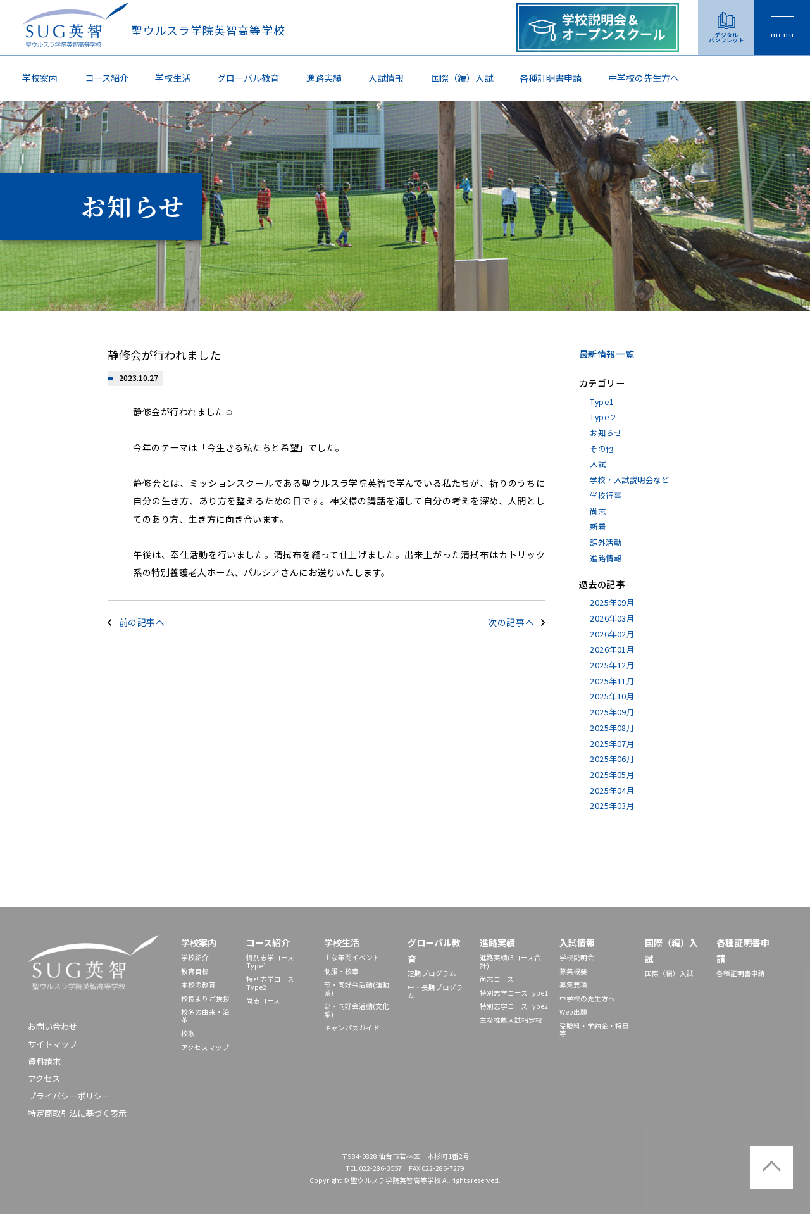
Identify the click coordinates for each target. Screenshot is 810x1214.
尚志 (598, 511)
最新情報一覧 (606, 353)
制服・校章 (341, 971)
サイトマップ (52, 1044)
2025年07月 (612, 743)
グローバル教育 (248, 78)
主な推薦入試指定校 (511, 1020)
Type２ (603, 417)
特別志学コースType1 (270, 961)
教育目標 (195, 971)
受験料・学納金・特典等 (594, 1030)
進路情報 (605, 558)
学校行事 (605, 495)
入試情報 (386, 78)
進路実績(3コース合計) (510, 961)
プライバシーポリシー (69, 1096)
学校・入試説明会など (629, 479)
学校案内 (40, 78)
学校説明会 (576, 957)
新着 (598, 526)
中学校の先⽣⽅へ (643, 78)
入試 (598, 464)
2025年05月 (612, 774)
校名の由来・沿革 (205, 1016)
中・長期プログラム (435, 991)
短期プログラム (432, 973)
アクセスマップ (205, 1047)
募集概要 (573, 971)
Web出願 (573, 1012)
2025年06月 (612, 759)
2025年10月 (612, 696)
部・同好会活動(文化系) (356, 1010)
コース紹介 (106, 78)
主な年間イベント (352, 957)
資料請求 (44, 1061)
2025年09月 (612, 602)
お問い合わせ (52, 1026)
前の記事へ (142, 622)
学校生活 (172, 78)
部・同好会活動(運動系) (356, 989)
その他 (601, 448)
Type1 (602, 402)
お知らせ (605, 433)
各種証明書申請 (551, 78)
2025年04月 (612, 790)
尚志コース (263, 1000)
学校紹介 (195, 957)
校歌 (188, 1033)
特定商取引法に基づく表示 (77, 1113)
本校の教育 (198, 984)
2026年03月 (612, 618)
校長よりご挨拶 (205, 998)
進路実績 (324, 78)
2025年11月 (612, 681)
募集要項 (573, 984)
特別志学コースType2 (270, 983)
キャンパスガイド (352, 1027)
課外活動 (605, 542)
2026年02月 (612, 634)
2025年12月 (612, 665)
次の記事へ (511, 622)
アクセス (44, 1078)
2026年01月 (612, 649)
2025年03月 (612, 805)
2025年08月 (612, 728)
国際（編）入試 (462, 78)
